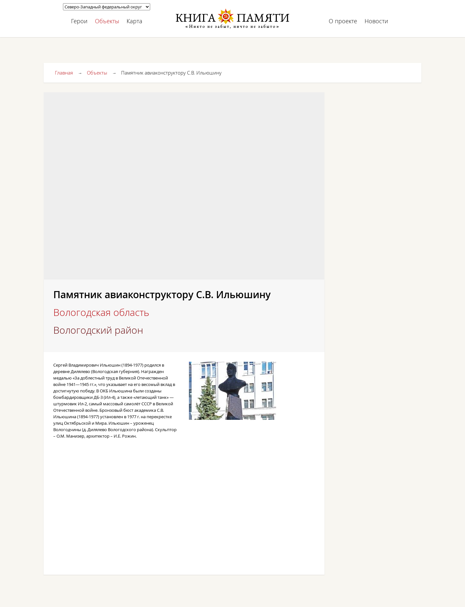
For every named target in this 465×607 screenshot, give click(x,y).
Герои (79, 21)
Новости (376, 21)
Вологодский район (98, 330)
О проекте (343, 21)
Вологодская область (101, 312)
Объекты (107, 21)
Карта (134, 21)
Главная (64, 72)
